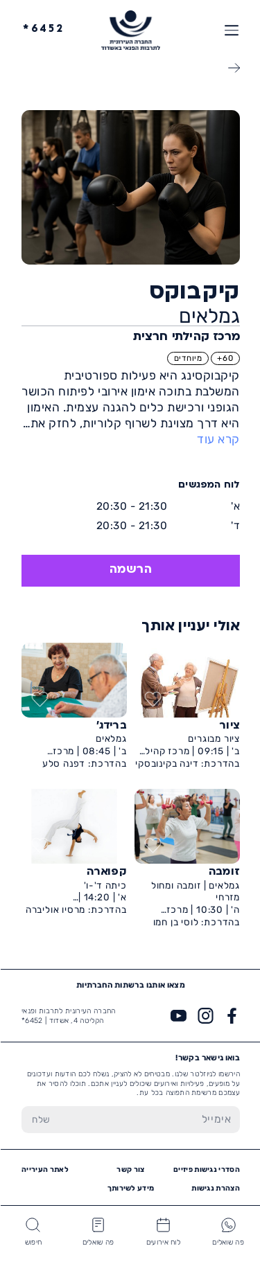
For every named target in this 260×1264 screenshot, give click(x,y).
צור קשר (130, 1169)
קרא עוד (217, 439)
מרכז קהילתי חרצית (185, 337)
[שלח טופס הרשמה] (40, 1119)
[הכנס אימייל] (149, 1119)
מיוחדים (187, 358)
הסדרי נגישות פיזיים (206, 1169)
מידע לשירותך (130, 1188)
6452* (43, 29)
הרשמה (130, 570)
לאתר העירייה (44, 1169)
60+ (224, 358)
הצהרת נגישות (215, 1188)
